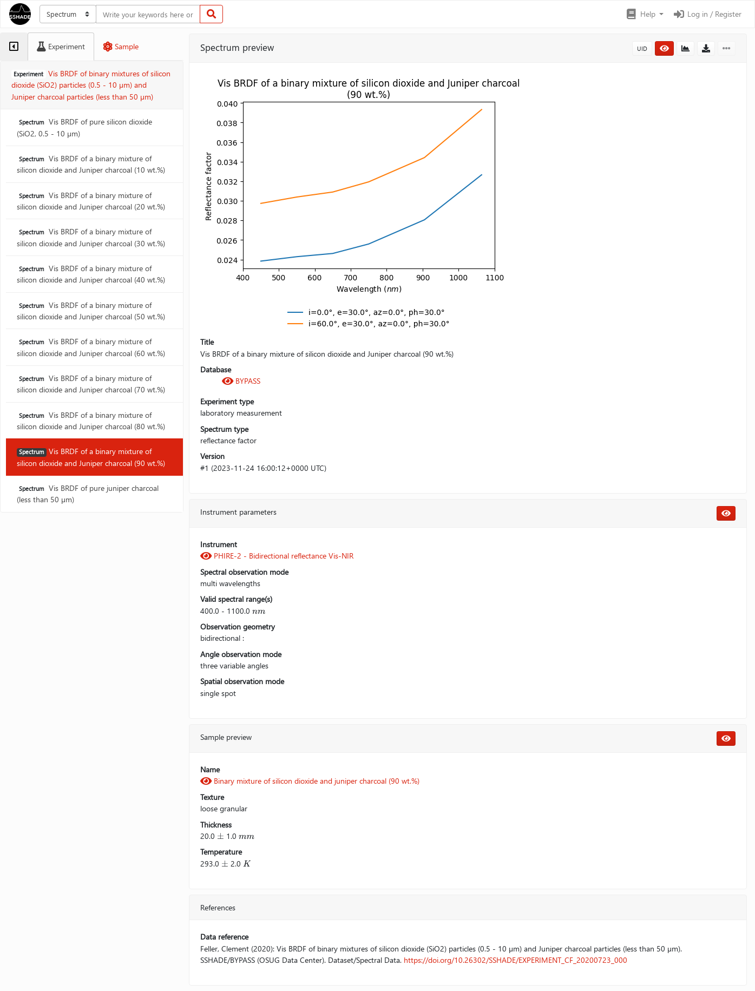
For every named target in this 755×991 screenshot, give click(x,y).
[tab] (14, 46)
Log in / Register (706, 14)
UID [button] (642, 48)
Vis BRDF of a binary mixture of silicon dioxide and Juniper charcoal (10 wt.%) (91, 164)
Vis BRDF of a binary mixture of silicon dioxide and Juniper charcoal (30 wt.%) (91, 237)
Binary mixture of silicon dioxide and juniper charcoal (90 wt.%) (309, 781)
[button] (644, 14)
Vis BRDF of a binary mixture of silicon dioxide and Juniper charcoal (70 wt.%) (91, 384)
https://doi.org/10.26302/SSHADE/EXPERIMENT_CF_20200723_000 (515, 960)
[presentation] (258, 611)
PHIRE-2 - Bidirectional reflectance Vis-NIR (276, 555)
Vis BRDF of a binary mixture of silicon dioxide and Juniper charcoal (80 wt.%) (91, 420)
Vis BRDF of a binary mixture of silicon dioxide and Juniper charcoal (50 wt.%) (91, 310)
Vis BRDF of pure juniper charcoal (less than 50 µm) (88, 493)
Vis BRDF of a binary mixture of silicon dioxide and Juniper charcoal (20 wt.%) (91, 201)
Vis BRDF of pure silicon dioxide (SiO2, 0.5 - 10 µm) (84, 127)
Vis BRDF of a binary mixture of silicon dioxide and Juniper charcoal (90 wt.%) (91, 457)
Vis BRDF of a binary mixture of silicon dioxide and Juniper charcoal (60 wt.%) (91, 347)
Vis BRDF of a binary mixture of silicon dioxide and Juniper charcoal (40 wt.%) (91, 274)
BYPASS (241, 381)
